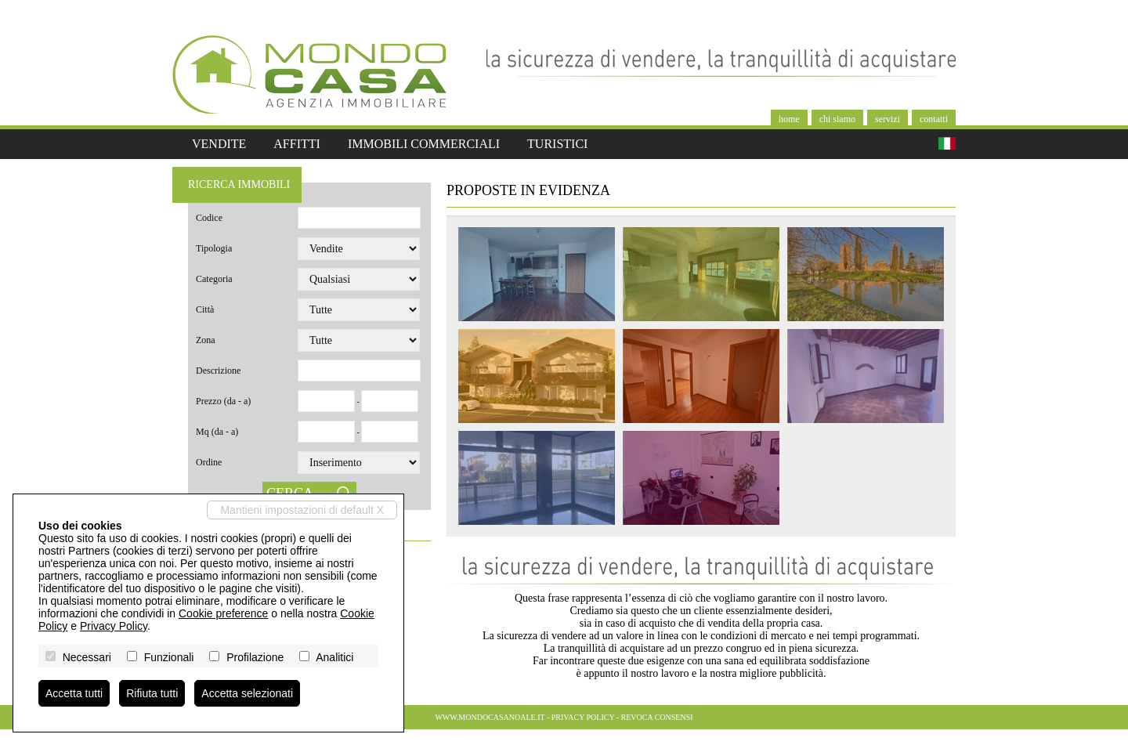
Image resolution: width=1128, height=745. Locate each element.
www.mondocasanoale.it (489, 717)
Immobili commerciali (424, 143)
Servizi (887, 119)
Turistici (557, 143)
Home (789, 119)
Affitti (296, 143)
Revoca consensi (657, 717)
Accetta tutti (74, 693)
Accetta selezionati (247, 693)
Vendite (219, 143)
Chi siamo (837, 119)
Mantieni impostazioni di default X (302, 510)
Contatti (934, 119)
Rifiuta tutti (152, 693)
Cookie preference (223, 613)
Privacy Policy (582, 717)
